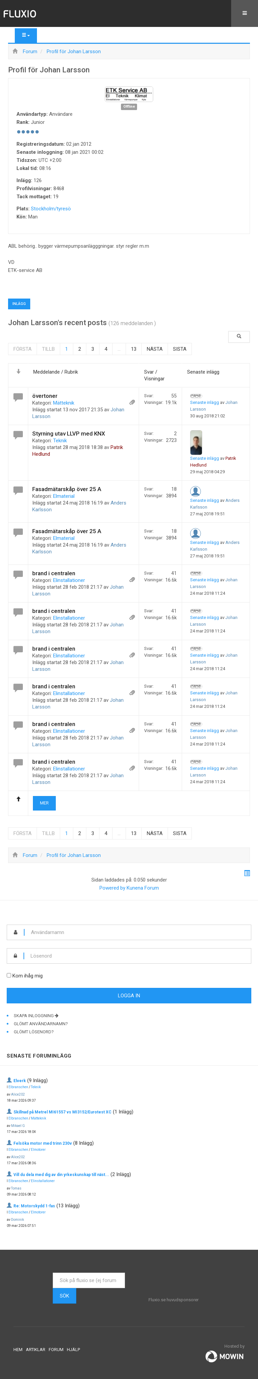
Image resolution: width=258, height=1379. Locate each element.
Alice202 (18, 1094)
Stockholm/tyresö (51, 209)
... (119, 349)
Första (22, 349)
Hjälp (73, 1349)
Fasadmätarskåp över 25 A (66, 489)
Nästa (155, 349)
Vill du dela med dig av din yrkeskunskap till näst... (61, 1174)
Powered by (112, 888)
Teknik (60, 441)
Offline (129, 106)
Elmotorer (38, 1149)
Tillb (48, 349)
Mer (44, 802)
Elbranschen (18, 1087)
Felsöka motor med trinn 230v (42, 1143)
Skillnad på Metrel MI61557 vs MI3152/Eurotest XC (62, 1112)
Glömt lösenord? (34, 1031)
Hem (18, 1349)
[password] (137, 956)
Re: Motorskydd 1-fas (34, 1206)
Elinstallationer (69, 580)
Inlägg (19, 304)
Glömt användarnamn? (41, 1023)
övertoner (44, 395)
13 (133, 349)
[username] (137, 932)
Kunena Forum (143, 888)
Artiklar (35, 1349)
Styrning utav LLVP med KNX (68, 433)
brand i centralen (53, 573)
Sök (64, 1296)
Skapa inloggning (36, 1015)
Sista (179, 349)
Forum (56, 1349)
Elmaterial (64, 496)
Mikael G (18, 1126)
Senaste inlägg (204, 402)
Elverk (19, 1080)
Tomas (16, 1188)
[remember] (9, 975)
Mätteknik (63, 403)
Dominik (17, 1219)
